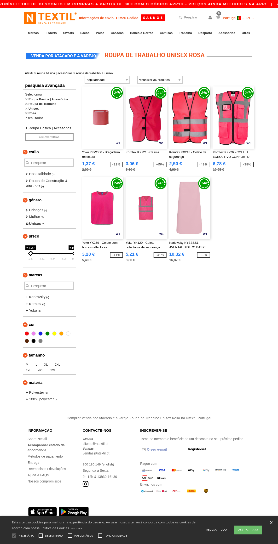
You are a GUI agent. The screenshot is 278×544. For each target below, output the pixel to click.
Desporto (205, 33)
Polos (100, 33)
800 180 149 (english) (99, 460)
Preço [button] (34, 232)
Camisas (166, 33)
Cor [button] (32, 320)
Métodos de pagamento (45, 452)
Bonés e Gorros (141, 33)
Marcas (33, 33)
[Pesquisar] (191, 17)
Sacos (84, 33)
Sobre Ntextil (37, 434)
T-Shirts (51, 33)
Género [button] (35, 196)
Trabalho (185, 33)
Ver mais (76, 528)
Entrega (33, 458)
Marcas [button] (35, 271)
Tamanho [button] (37, 351)
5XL (53, 366)
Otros (246, 33)
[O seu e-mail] (162, 445)
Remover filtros (49, 133)
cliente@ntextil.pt (95, 439)
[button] (210, 18)
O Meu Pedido (127, 18)
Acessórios (227, 33)
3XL (28, 366)
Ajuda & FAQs (38, 471)
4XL (40, 366)
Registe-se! (197, 445)
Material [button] (36, 378)
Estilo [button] (34, 148)
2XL (57, 360)
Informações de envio (96, 18)
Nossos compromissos (44, 477)
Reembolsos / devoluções (47, 464)
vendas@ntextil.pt (96, 449)
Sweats (68, 33)
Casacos (117, 33)
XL (46, 360)
